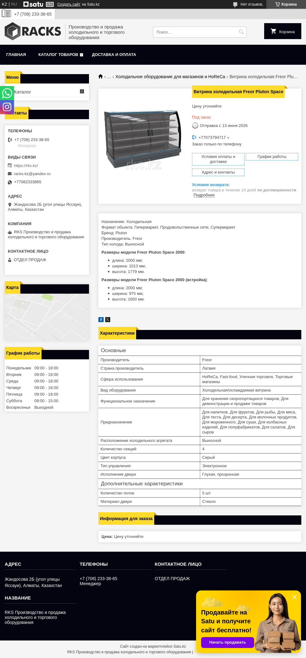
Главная (16, 54)
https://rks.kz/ (26, 165)
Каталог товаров (58, 54)
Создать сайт (68, 4)
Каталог (22, 91)
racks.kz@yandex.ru (32, 173)
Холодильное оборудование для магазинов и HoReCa (170, 76)
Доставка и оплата (114, 54)
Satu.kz (179, 646)
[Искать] (241, 32)
